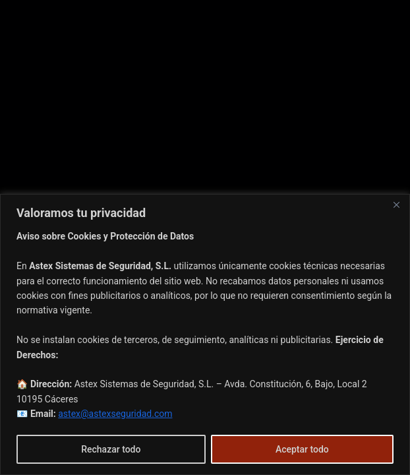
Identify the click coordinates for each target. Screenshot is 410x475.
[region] (205, 334)
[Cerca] (396, 205)
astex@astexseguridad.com (115, 413)
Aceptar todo (302, 449)
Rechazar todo (110, 449)
